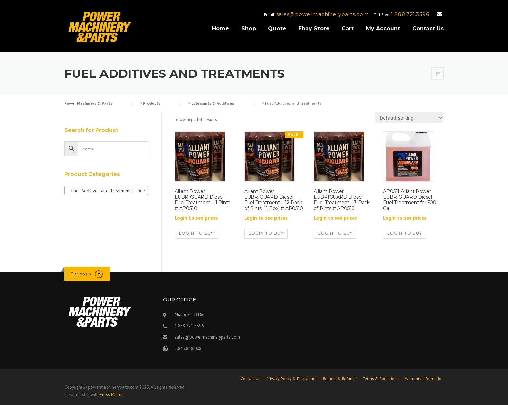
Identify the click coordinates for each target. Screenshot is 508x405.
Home (220, 28)
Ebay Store (314, 28)
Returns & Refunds (340, 379)
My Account (383, 28)
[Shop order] (409, 117)
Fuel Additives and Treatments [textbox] (104, 190)
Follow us (81, 273)
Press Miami (111, 394)
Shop (248, 28)
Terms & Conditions (381, 379)
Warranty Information (424, 379)
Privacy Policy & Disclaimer (291, 379)
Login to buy (196, 233)
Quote (277, 28)
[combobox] (106, 190)
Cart (348, 28)
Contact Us (428, 28)
